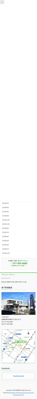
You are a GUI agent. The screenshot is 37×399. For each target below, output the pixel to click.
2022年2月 (5, 245)
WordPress (13, 392)
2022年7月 (5, 232)
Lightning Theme (23, 392)
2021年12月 (6, 253)
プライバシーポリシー (8, 275)
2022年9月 (5, 228)
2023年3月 (5, 216)
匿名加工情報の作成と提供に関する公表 (13, 282)
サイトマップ (5, 278)
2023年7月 (5, 203)
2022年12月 (6, 220)
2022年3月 (5, 241)
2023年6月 (5, 207)
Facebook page (18, 376)
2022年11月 (6, 224)
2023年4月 (5, 212)
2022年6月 (5, 236)
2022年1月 (5, 249)
